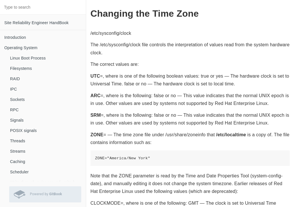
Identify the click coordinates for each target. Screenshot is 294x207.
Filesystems (21, 68)
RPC (14, 110)
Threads (17, 141)
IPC (13, 89)
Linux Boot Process (28, 58)
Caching (17, 161)
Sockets (17, 99)
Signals (17, 120)
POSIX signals (23, 130)
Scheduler (19, 172)
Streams (18, 151)
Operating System (20, 47)
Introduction (15, 37)
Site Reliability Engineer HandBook (36, 22)
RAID (15, 78)
